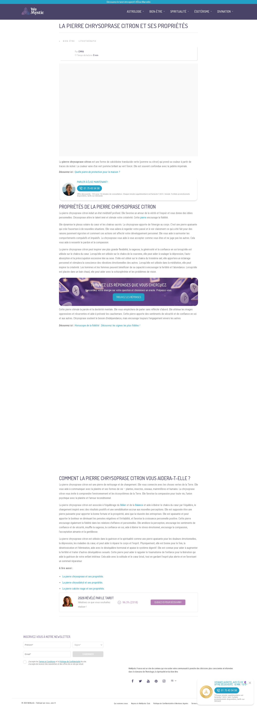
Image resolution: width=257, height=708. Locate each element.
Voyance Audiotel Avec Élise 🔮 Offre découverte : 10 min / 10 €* (230, 683)
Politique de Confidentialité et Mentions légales (170, 703)
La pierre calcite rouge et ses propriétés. (83, 588)
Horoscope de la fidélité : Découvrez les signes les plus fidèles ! (107, 325)
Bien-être (69, 41)
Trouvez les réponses (128, 297)
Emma (81, 51)
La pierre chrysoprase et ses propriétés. (83, 576)
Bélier (123, 505)
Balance (139, 505)
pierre (143, 217)
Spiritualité (178, 11)
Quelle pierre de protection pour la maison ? (97, 172)
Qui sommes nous (121, 703)
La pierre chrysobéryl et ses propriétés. (82, 582)
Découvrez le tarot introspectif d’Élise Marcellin (128, 2)
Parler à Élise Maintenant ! (92, 182)
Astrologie (134, 11)
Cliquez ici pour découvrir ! (168, 602)
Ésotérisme (201, 11)
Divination (224, 11)
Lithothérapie (87, 41)
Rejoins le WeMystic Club (140, 703)
